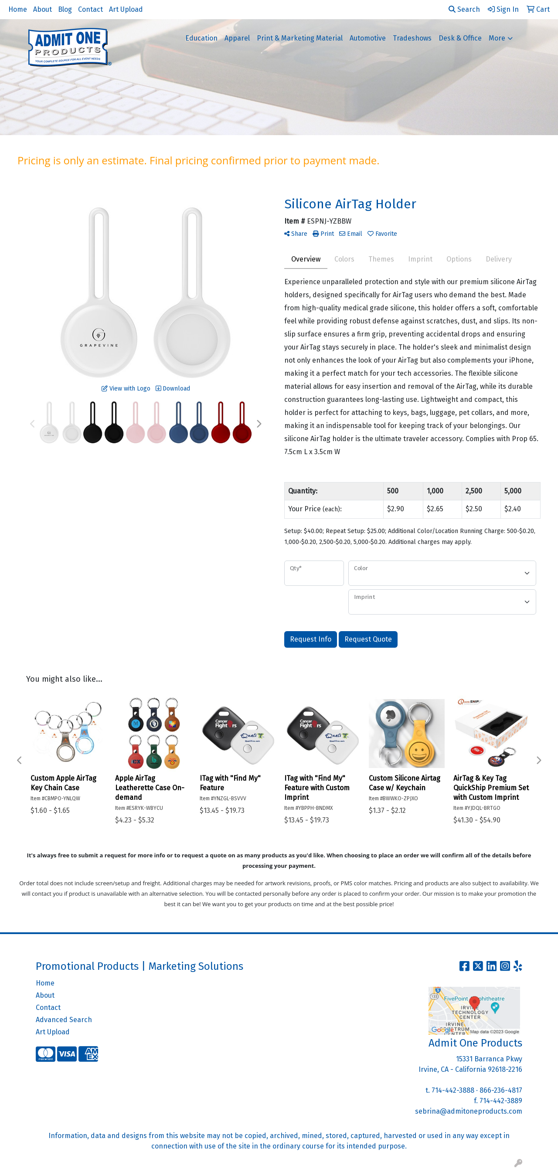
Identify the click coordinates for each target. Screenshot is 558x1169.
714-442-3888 (453, 1090)
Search (464, 9)
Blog (65, 9)
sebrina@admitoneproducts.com (468, 1111)
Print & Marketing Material (300, 38)
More (497, 38)
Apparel (237, 38)
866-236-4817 (501, 1090)
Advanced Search (64, 1020)
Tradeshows (412, 38)
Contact (90, 9)
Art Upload (126, 9)
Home (17, 9)
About (42, 9)
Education (201, 38)
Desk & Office (460, 38)
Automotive (368, 38)
